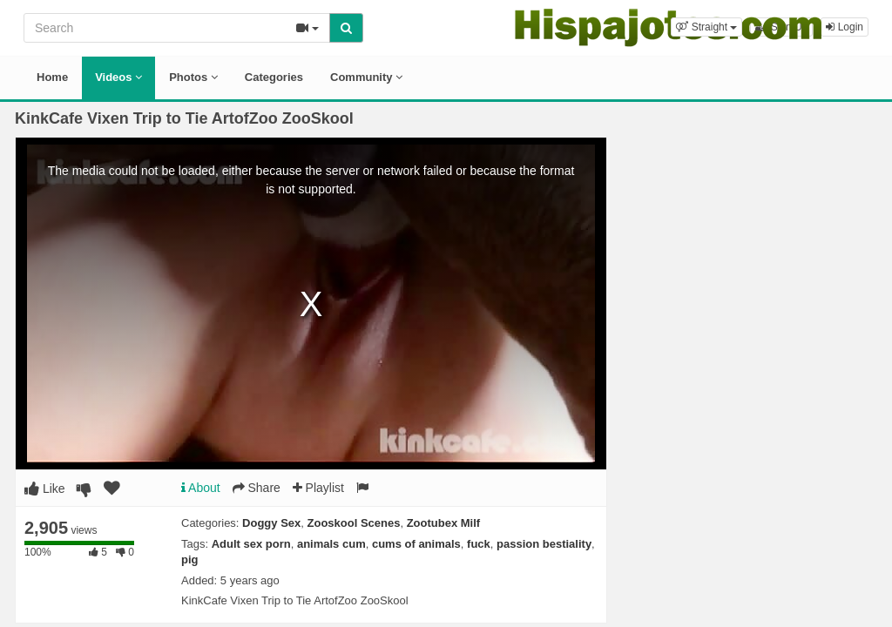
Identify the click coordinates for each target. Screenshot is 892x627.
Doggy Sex (271, 522)
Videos (118, 77)
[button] (706, 27)
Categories (274, 77)
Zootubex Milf (444, 522)
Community (366, 77)
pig (190, 559)
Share (256, 488)
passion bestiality (544, 543)
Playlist (318, 488)
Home (52, 77)
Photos (193, 77)
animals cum (331, 543)
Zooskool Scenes (354, 522)
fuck (478, 543)
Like (44, 489)
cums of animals (416, 543)
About (200, 488)
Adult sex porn (251, 543)
